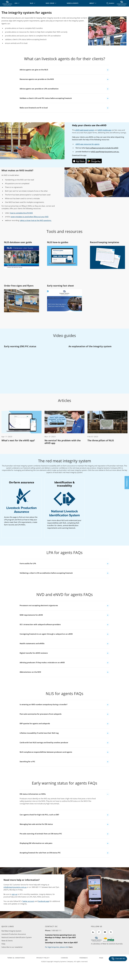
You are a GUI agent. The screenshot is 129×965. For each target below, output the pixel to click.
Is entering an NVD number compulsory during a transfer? (43, 704)
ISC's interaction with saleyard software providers (40, 624)
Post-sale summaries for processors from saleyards (40, 714)
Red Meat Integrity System (11, 931)
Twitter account (28, 901)
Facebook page (43, 901)
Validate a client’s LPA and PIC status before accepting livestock (46, 98)
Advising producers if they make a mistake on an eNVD (42, 662)
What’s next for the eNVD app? (18, 440)
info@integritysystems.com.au (15, 887)
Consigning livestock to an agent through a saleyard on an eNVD (46, 634)
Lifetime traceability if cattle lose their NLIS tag (39, 733)
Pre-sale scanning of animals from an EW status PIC (41, 834)
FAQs (3, 944)
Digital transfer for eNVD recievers (34, 653)
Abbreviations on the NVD (30, 672)
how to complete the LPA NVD (21, 213)
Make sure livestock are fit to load (34, 108)
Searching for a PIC (27, 761)
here (70, 947)
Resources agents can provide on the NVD (37, 79)
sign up (14, 894)
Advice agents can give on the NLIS (34, 70)
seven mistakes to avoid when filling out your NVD (29, 217)
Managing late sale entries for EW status (36, 824)
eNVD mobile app (104, 130)
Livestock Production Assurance (14, 934)
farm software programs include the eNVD (102, 148)
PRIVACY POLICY (42, 958)
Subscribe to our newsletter (12, 947)
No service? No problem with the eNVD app (63, 442)
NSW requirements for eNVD (31, 615)
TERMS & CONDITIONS (16, 958)
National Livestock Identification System (17, 937)
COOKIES (64, 958)
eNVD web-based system (84, 130)
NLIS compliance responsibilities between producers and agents (46, 752)
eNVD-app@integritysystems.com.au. (105, 152)
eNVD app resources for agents (87, 144)
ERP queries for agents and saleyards (35, 723)
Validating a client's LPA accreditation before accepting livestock (46, 573)
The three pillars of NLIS (100, 440)
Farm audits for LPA (28, 563)
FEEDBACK (83, 958)
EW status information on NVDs (33, 794)
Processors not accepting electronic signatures (39, 605)
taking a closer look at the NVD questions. (35, 220)
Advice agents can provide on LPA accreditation (39, 89)
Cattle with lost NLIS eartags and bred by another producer (44, 742)
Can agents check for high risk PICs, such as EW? (39, 815)
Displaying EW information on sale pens (36, 843)
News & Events (7, 941)
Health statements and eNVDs (32, 643)
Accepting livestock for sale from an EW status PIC (40, 853)
